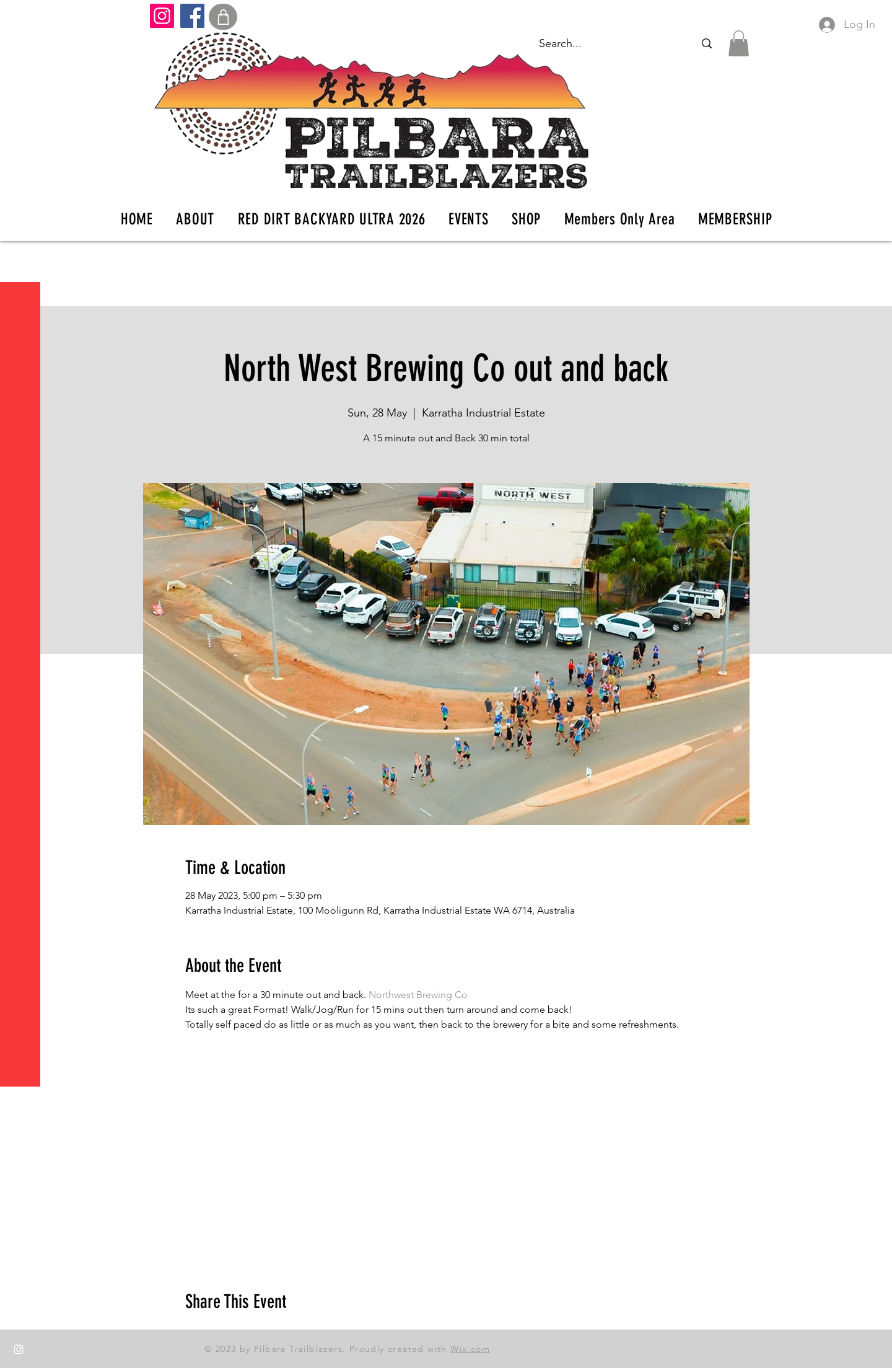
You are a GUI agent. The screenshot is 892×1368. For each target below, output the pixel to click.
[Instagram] (162, 16)
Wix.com (470, 1348)
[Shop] (223, 17)
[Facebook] (192, 16)
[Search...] (706, 43)
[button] (21, 18)
